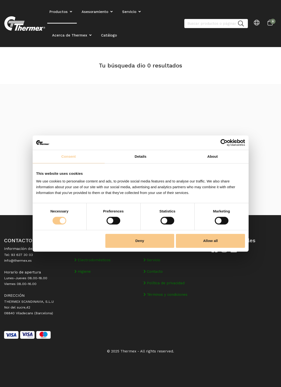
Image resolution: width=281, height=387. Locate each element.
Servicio (129, 12)
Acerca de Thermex (69, 35)
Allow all (210, 241)
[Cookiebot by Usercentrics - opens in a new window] (224, 142)
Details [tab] (140, 156)
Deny (139, 241)
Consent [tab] (68, 156)
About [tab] (212, 156)
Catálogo (109, 35)
